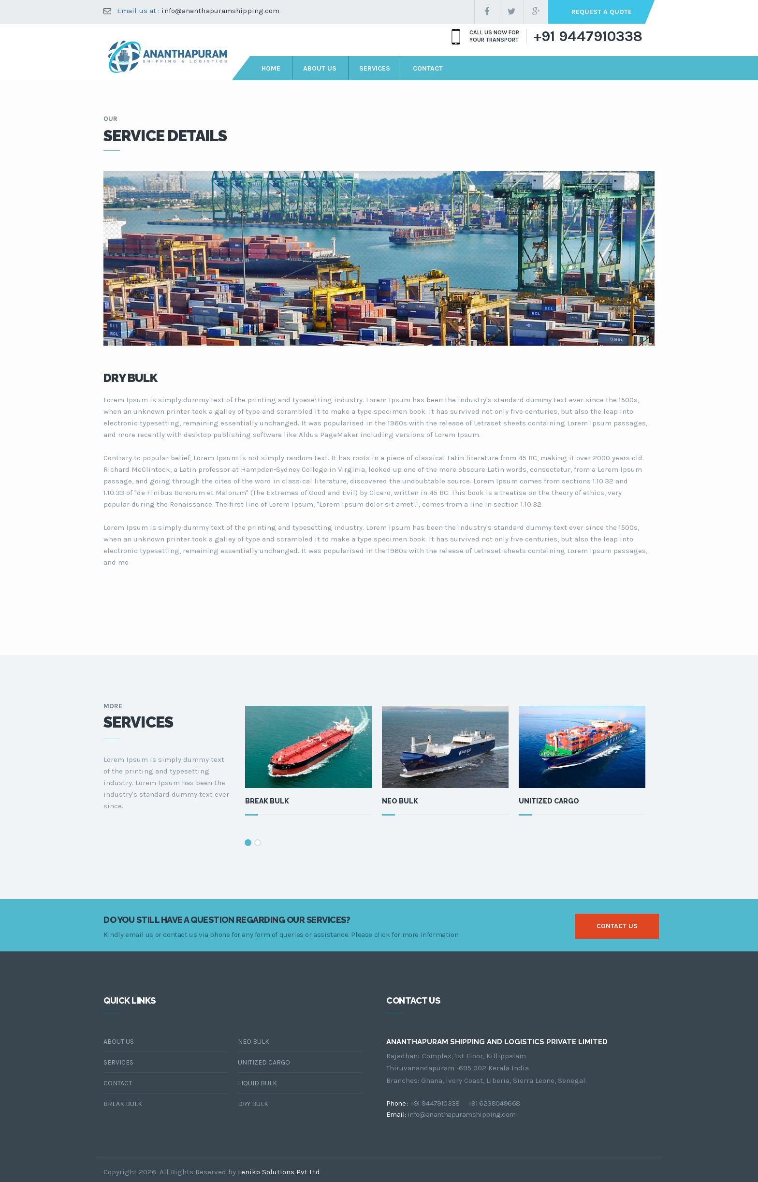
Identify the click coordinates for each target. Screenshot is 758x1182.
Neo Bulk (400, 801)
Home (271, 68)
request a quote (601, 12)
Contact (117, 1083)
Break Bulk (267, 801)
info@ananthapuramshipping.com (220, 10)
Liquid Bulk (257, 1083)
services (374, 68)
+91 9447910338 (587, 36)
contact (428, 68)
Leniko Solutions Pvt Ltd (279, 1171)
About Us (118, 1041)
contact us (617, 926)
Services (118, 1062)
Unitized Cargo (549, 801)
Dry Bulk (253, 1104)
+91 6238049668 (494, 1103)
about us (319, 68)
